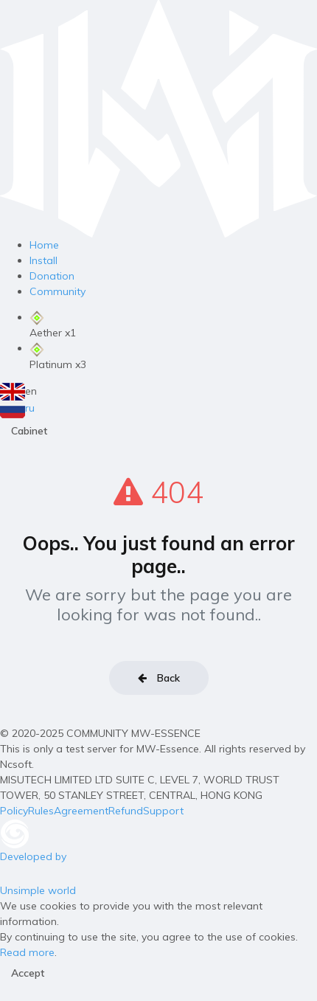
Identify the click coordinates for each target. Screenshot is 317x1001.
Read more (27, 952)
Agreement (81, 810)
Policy (14, 810)
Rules (41, 810)
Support (163, 810)
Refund (125, 810)
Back (159, 678)
